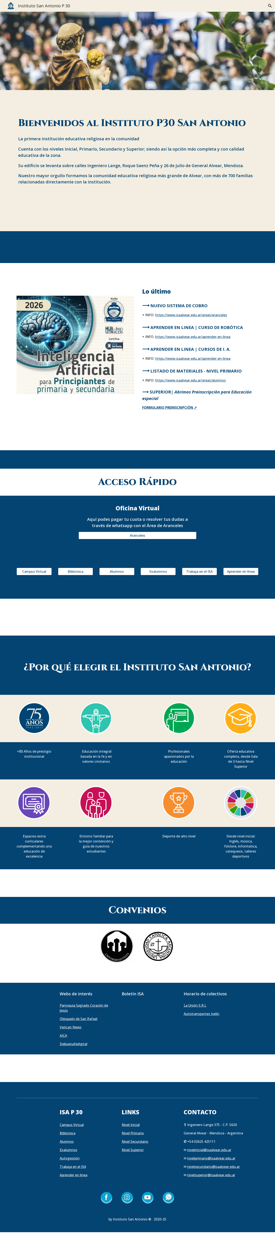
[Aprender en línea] (240, 571)
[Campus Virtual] (34, 571)
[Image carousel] (75, 345)
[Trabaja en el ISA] (199, 571)
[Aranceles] (137, 535)
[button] (270, 6)
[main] (137, 123)
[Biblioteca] (75, 571)
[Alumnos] (116, 571)
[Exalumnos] (158, 571)
